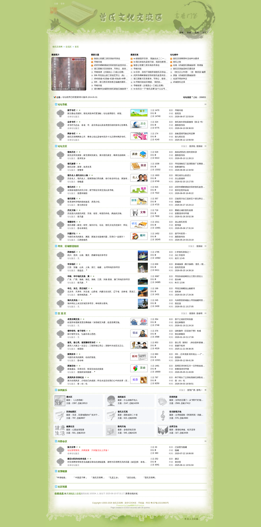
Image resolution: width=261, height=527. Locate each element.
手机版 (141, 503)
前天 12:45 (179, 258)
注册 (56, 3)
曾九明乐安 (180, 137)
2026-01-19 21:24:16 (184, 325)
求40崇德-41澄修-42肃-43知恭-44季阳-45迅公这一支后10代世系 (122, 79)
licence (141, 505)
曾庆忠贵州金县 (182, 190)
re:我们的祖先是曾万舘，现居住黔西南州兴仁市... (155, 62)
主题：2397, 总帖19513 (76, 403)
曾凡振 (80, 282)
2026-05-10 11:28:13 (184, 158)
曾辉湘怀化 (180, 167)
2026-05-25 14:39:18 (184, 270)
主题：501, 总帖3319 (75, 433)
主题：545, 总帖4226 (127, 433)
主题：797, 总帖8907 (75, 418)
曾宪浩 (178, 113)
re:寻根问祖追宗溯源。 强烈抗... (147, 82)
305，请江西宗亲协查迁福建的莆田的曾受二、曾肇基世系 (119, 82)
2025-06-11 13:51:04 (184, 465)
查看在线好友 (131, 493)
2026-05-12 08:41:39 (184, 360)
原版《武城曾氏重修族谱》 (185, 75)
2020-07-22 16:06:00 (184, 453)
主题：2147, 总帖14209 (128, 403)
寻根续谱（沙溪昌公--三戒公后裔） (109, 72)
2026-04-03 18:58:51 (184, 384)
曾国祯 (199, 146)
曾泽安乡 (81, 158)
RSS (148, 503)
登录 (63, 3)
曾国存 (192, 313)
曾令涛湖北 (82, 228)
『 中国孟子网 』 (80, 477)
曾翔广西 (191, 390)
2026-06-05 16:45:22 (184, 193)
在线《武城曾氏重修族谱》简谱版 (188, 65)
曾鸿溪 (178, 225)
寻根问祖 (98, 62)
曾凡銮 (80, 216)
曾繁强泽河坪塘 (182, 213)
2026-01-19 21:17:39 (184, 337)
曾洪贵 (178, 462)
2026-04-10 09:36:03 (184, 128)
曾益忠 (80, 270)
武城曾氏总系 (179, 82)
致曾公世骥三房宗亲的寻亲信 (107, 58)
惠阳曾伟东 (180, 125)
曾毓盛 (80, 181)
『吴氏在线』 (131, 477)
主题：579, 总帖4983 (178, 418)
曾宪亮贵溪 (180, 267)
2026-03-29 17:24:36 (184, 295)
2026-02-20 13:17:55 (184, 181)
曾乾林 (178, 291)
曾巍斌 (178, 202)
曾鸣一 (199, 390)
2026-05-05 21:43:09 (184, 372)
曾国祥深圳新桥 (84, 372)
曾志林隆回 (180, 322)
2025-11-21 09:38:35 (184, 349)
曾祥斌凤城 (82, 295)
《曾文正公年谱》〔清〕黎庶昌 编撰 (189, 72)
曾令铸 (80, 360)
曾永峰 (178, 279)
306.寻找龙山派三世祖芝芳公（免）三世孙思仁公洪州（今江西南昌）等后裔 (128, 75)
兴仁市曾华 (180, 255)
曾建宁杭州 (180, 346)
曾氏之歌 (177, 62)
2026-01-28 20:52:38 (184, 216)
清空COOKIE (130, 503)
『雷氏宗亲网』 (150, 477)
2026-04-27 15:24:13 (184, 205)
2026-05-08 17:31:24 (184, 228)
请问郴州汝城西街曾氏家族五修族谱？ (111, 89)
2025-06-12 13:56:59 (184, 140)
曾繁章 (80, 170)
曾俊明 (199, 313)
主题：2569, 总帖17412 (179, 403)
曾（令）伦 (82, 384)
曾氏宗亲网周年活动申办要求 (186, 58)
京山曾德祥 (180, 178)
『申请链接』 (61, 477)
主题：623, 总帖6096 (127, 418)
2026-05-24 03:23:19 (184, 240)
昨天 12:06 (179, 282)
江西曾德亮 (82, 240)
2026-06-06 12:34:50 (184, 170)
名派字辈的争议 (180, 79)
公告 (58, 97)
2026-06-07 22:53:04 (184, 116)
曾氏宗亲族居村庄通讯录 (184, 69)
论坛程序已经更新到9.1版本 (74, 97)
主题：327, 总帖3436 (178, 433)
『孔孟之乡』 (114, 477)
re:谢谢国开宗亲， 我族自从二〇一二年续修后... (154, 58)
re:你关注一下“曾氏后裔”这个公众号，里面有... (154, 89)
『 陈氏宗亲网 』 (97, 477)
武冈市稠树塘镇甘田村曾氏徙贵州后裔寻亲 (113, 65)
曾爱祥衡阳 (82, 193)
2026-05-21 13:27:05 (184, 306)
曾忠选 (178, 303)
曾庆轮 (192, 146)
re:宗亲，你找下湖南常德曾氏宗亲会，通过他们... (155, 72)
